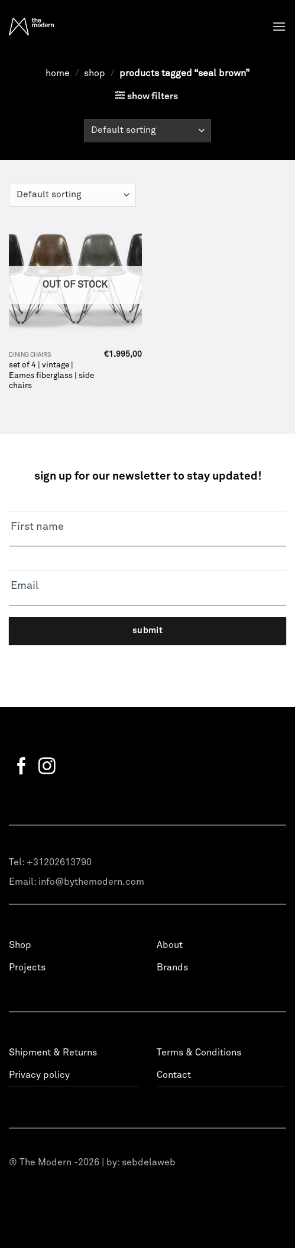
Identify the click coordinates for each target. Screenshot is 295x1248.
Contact (174, 1075)
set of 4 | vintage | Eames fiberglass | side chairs (51, 375)
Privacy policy (39, 1075)
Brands (172, 967)
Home (58, 73)
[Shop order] (147, 130)
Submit (147, 630)
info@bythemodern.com (91, 882)
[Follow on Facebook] (21, 767)
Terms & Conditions (199, 1052)
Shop (94, 73)
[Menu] (279, 26)
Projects (27, 967)
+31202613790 (59, 862)
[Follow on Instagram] (47, 767)
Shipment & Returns (53, 1052)
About (170, 945)
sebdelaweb (149, 1162)
